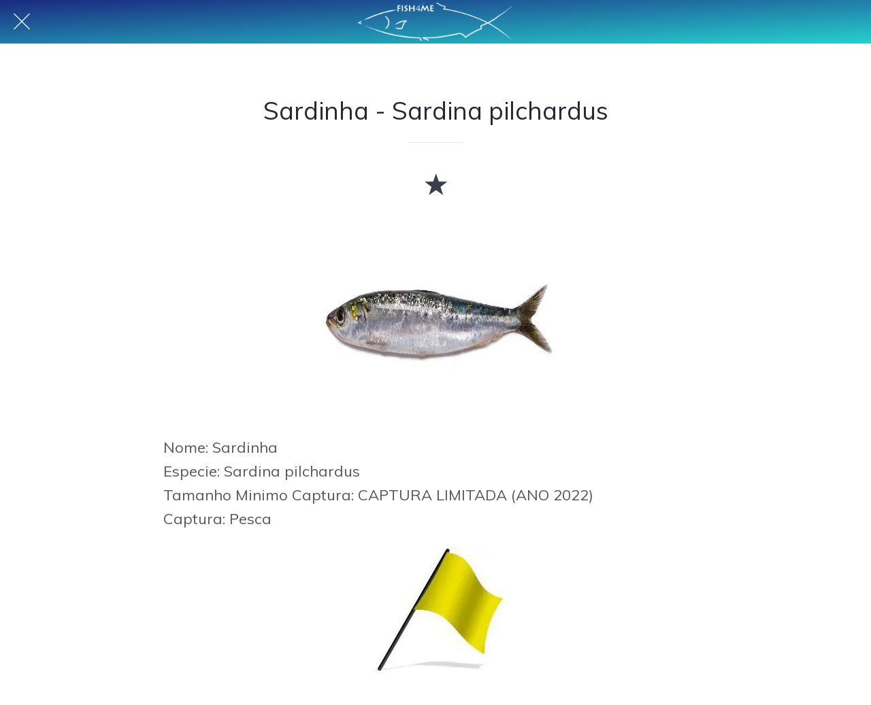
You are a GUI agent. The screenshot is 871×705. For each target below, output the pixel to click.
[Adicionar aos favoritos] (435, 183)
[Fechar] (22, 22)
